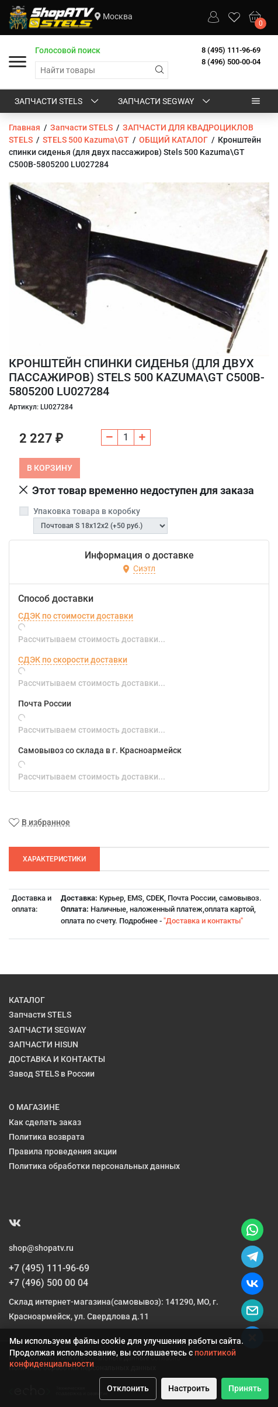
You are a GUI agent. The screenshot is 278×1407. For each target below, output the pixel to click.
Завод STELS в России (52, 1073)
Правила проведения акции (63, 1151)
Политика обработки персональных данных (94, 1166)
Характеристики (54, 859)
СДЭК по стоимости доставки (75, 615)
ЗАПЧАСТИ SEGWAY (165, 101)
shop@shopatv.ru (41, 1248)
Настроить (189, 1388)
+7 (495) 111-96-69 (49, 1268)
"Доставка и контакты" (203, 920)
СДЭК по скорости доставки (72, 659)
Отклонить (128, 1388)
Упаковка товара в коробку (86, 511)
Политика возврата (47, 1137)
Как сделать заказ (45, 1122)
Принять (245, 1388)
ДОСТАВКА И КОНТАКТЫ (57, 1059)
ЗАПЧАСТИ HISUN (43, 1044)
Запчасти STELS (57, 101)
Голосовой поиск (67, 50)
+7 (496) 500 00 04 (48, 1282)
